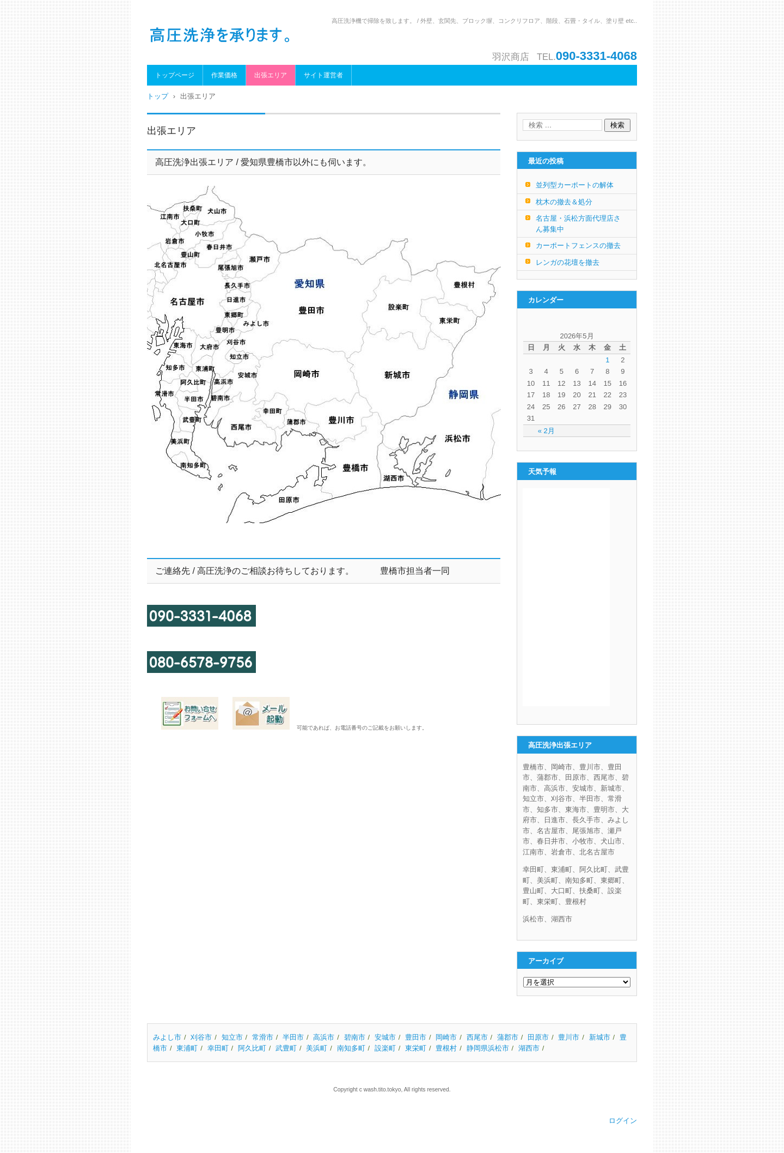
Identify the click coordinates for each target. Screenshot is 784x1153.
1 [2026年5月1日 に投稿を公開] (607, 360)
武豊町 (286, 1048)
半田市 (293, 1037)
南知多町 (351, 1048)
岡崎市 (446, 1037)
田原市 (538, 1037)
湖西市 (529, 1048)
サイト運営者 (323, 75)
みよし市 (167, 1037)
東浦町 (187, 1048)
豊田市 (415, 1037)
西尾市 (477, 1037)
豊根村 (446, 1048)
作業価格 (224, 75)
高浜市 (323, 1037)
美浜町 (316, 1048)
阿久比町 (252, 1048)
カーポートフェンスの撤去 (578, 245)
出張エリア (270, 75)
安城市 (385, 1037)
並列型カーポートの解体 (575, 185)
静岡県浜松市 (488, 1048)
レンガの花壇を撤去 (567, 262)
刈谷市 (201, 1037)
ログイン (623, 1120)
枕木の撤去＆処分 (564, 202)
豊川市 (568, 1037)
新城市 (599, 1037)
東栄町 (415, 1048)
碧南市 (354, 1037)
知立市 (232, 1037)
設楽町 (385, 1048)
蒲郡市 (507, 1037)
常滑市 (262, 1037)
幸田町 (218, 1048)
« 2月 (546, 431)
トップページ (174, 75)
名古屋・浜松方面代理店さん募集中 (578, 223)
